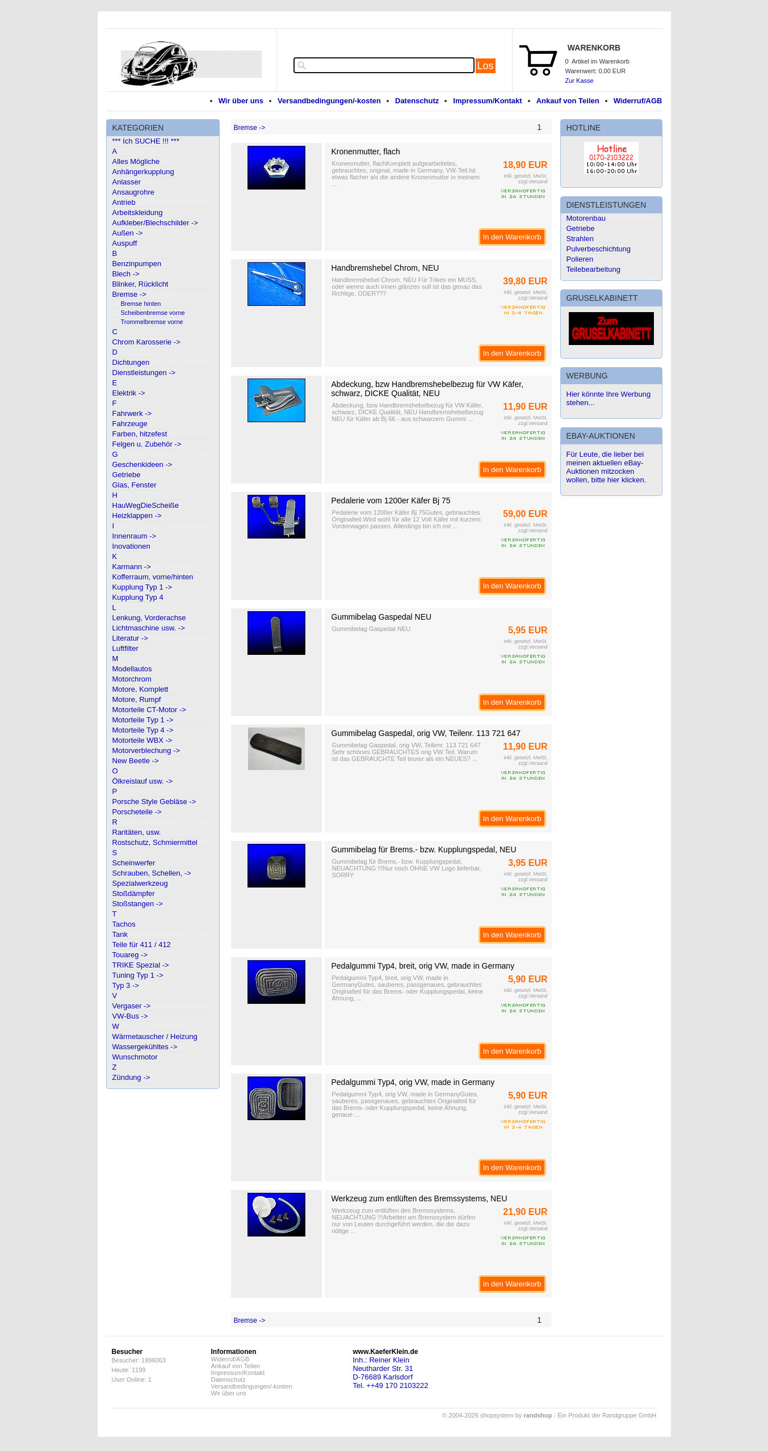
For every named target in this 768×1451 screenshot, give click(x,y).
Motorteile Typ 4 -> (143, 730)
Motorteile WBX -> (142, 740)
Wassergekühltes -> (145, 1046)
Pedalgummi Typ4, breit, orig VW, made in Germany (423, 965)
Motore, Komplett (140, 689)
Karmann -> (131, 566)
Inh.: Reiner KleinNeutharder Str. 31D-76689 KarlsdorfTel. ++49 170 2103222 (391, 1373)
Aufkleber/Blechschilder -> (155, 222)
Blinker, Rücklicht (140, 284)
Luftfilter (125, 648)
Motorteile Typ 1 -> (143, 720)
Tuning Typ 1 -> (137, 975)
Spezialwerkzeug (140, 883)
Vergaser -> (131, 1006)
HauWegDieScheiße (145, 505)
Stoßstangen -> (137, 903)
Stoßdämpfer (133, 893)
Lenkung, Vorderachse (149, 617)
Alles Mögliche (136, 161)
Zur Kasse (579, 80)
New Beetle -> (135, 760)
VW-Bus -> (130, 1016)
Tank (120, 934)
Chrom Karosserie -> (146, 342)
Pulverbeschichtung (598, 249)
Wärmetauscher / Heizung (155, 1036)
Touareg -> (130, 954)
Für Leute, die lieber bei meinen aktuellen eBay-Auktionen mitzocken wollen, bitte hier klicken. (606, 467)
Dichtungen (131, 362)
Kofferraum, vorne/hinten (153, 577)
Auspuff (124, 243)
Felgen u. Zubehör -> (147, 444)
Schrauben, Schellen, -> (151, 873)
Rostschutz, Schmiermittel (155, 842)
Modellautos (132, 668)
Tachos (124, 924)
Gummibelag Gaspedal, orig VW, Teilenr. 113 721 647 (426, 733)
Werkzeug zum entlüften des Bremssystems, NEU (419, 1198)
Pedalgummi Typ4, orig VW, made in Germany (413, 1082)
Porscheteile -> (137, 811)
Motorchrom (132, 679)
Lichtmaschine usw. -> (148, 628)
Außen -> (127, 233)
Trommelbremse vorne (152, 321)
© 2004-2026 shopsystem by (497, 1415)
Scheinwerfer (134, 863)
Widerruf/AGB (638, 100)
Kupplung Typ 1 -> (142, 587)
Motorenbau (586, 218)
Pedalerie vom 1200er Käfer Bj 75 (391, 500)
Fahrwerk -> (132, 413)
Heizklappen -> (137, 515)
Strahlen (580, 238)
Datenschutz (417, 100)
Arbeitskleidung (137, 212)
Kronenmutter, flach (365, 151)
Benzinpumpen (137, 263)
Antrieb (124, 202)
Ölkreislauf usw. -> (142, 781)
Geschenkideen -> (142, 464)
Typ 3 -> (125, 985)
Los (485, 66)
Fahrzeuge (130, 423)
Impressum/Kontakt (487, 100)
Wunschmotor (135, 1057)
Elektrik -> (128, 393)
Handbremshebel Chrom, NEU (385, 267)
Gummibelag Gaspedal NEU (381, 616)
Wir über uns (241, 100)
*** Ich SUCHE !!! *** (146, 141)
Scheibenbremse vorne (153, 312)
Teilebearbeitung (593, 269)
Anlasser (126, 182)
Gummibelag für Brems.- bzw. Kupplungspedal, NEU (424, 849)
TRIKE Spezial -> (140, 965)
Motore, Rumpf (136, 699)
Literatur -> (130, 638)
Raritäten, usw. (136, 832)
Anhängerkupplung (143, 171)
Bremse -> (129, 294)
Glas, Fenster (134, 485)
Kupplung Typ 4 (137, 597)
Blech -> (126, 274)
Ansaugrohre (133, 192)
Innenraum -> (134, 536)
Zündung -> (131, 1077)
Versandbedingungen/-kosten (329, 100)
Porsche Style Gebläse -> (154, 801)
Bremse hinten (141, 303)
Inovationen (131, 546)
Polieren (580, 259)
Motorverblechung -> (146, 750)
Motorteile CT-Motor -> (149, 709)
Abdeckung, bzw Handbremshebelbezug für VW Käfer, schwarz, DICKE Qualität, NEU (427, 389)
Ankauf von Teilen (567, 100)
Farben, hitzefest (139, 434)
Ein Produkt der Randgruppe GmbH (606, 1415)
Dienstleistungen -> (144, 372)
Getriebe (126, 474)
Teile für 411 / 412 (141, 944)
